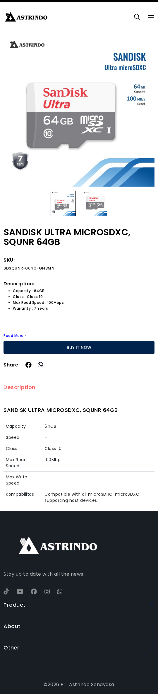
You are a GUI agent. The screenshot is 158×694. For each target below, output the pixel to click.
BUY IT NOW (79, 347)
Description (19, 387)
